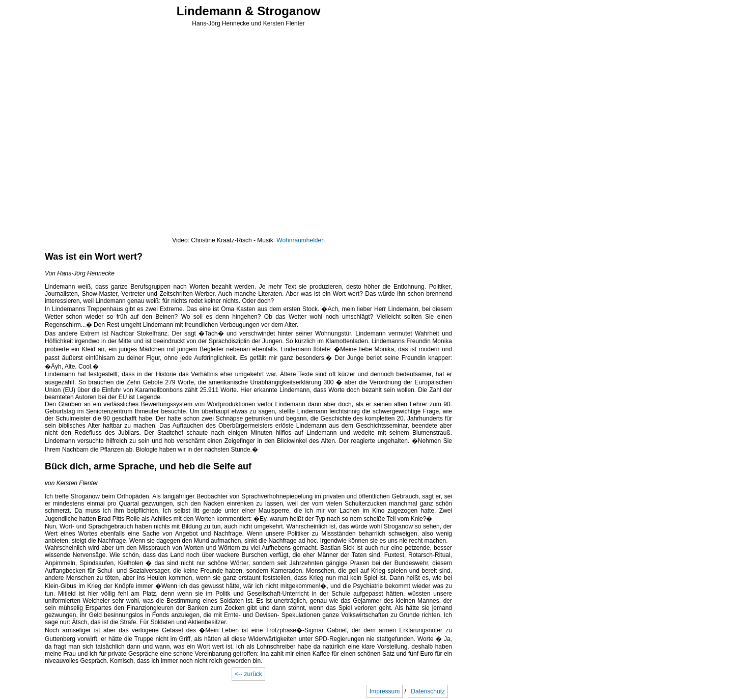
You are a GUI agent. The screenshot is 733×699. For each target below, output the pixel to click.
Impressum (385, 691)
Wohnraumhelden (300, 240)
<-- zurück (248, 674)
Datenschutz (428, 691)
